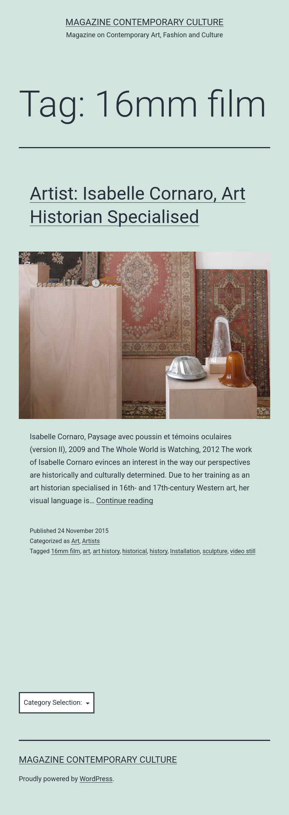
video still (242, 551)
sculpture (214, 551)
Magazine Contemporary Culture (144, 22)
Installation (185, 551)
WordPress (96, 779)
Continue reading (124, 500)
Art (75, 541)
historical (134, 551)
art (86, 551)
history (158, 551)
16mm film (65, 551)
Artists (91, 541)
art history (106, 551)
